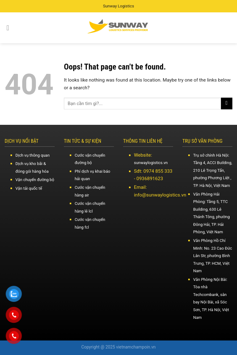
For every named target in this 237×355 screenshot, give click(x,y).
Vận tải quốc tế (28, 188)
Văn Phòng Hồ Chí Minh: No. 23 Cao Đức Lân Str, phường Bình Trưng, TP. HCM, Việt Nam (212, 255)
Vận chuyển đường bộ (34, 179)
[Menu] (10, 27)
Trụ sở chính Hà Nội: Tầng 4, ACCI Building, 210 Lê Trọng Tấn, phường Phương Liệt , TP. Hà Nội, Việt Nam (212, 170)
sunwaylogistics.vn (151, 162)
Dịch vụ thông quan (32, 155)
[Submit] (226, 103)
